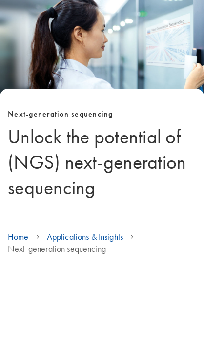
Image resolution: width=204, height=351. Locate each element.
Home (18, 237)
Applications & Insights (85, 237)
